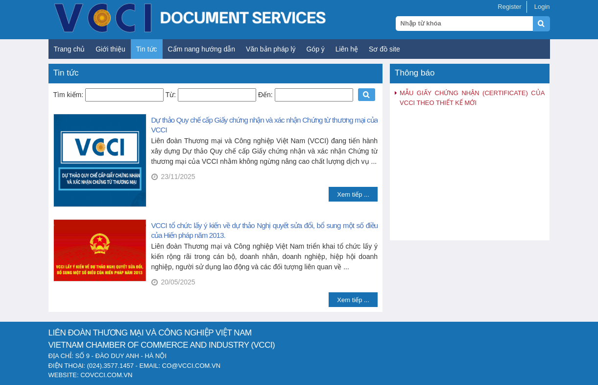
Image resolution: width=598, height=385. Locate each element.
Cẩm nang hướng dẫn (202, 49)
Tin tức (146, 49)
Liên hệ (346, 49)
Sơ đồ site (384, 49)
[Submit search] (545, 29)
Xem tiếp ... (353, 194)
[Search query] (464, 23)
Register (509, 6)
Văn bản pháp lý (270, 49)
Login (542, 6)
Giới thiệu (110, 49)
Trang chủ (69, 49)
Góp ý (315, 49)
